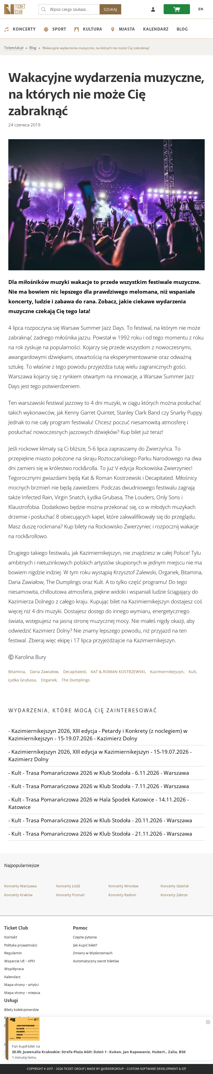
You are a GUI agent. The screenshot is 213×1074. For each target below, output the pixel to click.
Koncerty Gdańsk (175, 885)
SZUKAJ (112, 9)
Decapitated (74, 671)
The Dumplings (76, 680)
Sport (55, 29)
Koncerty (20, 29)
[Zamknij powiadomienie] (208, 1022)
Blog (182, 29)
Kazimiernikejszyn (167, 671)
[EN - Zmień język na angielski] (199, 9)
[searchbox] (70, 9)
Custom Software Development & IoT (156, 1069)
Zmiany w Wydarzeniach (93, 953)
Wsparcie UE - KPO (19, 961)
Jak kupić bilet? (85, 945)
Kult (192, 671)
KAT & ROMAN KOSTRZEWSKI (118, 671)
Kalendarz (156, 29)
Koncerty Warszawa (20, 885)
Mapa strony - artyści (21, 985)
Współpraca (14, 969)
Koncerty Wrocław (123, 885)
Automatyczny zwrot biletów (96, 961)
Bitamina (16, 671)
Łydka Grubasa (22, 680)
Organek (49, 680)
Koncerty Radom (122, 894)
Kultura (88, 29)
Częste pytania (85, 937)
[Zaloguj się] (153, 9)
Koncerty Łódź (68, 885)
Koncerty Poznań (70, 894)
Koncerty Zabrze (174, 894)
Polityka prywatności (20, 945)
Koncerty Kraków (18, 894)
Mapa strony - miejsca (22, 993)
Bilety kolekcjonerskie (21, 1010)
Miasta (122, 29)
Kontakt (10, 937)
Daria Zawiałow (44, 671)
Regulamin (13, 953)
